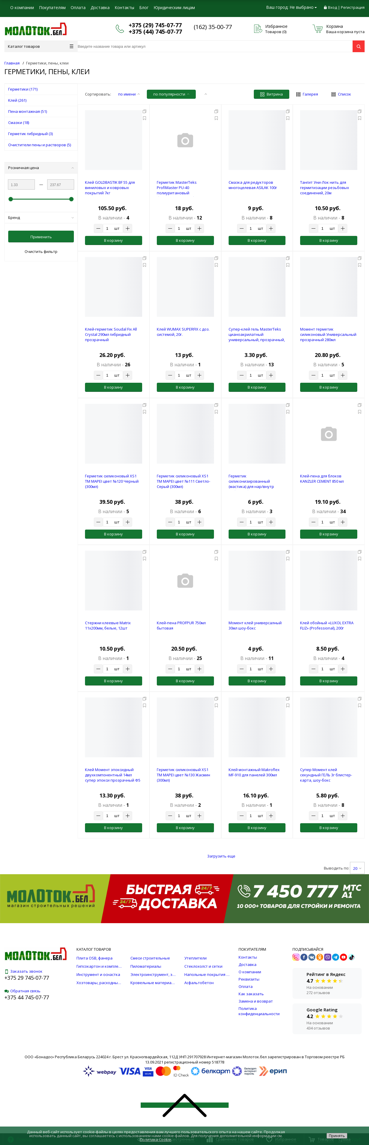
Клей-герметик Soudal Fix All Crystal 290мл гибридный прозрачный (111, 334)
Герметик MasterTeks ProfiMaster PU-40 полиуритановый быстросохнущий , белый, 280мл (181, 193)
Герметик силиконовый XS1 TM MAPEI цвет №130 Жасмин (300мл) (183, 775)
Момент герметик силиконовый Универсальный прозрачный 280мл (328, 334)
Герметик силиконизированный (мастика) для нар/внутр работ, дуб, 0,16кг (251, 483)
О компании (22, 7)
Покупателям (52, 7)
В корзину (113, 240)
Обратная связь (22, 990)
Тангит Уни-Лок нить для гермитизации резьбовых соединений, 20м (324, 187)
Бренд (41, 217)
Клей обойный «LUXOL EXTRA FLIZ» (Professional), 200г (326, 625)
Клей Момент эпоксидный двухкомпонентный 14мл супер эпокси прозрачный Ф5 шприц (112, 777)
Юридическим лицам (174, 7)
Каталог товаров (40, 46)
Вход (332, 7)
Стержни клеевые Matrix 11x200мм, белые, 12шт (108, 625)
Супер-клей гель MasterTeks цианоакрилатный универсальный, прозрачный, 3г (257, 337)
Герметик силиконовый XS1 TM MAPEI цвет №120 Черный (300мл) (112, 481)
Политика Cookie (155, 1139)
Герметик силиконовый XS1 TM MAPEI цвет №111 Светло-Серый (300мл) (183, 481)
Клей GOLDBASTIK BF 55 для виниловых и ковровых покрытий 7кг (110, 187)
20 (357, 868)
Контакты (124, 7)
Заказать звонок (23, 971)
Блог (144, 7)
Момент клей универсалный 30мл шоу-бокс (255, 625)
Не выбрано (303, 7)
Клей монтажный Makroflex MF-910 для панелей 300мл (254, 772)
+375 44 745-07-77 (26, 997)
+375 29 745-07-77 (26, 977)
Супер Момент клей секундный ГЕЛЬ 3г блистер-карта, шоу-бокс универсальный (326, 777)
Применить (41, 236)
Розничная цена (41, 167)
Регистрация (353, 7)
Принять (337, 1135)
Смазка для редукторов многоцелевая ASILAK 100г (253, 185)
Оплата (78, 7)
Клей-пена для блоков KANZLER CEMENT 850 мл (322, 478)
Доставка (100, 7)
